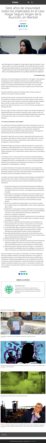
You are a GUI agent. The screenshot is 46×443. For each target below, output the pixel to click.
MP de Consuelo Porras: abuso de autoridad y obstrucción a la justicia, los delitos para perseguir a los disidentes (23, 366)
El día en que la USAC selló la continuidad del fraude (14, 396)
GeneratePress (32, 441)
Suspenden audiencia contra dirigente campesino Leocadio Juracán (18, 336)
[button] (28, 2)
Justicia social (23, 21)
